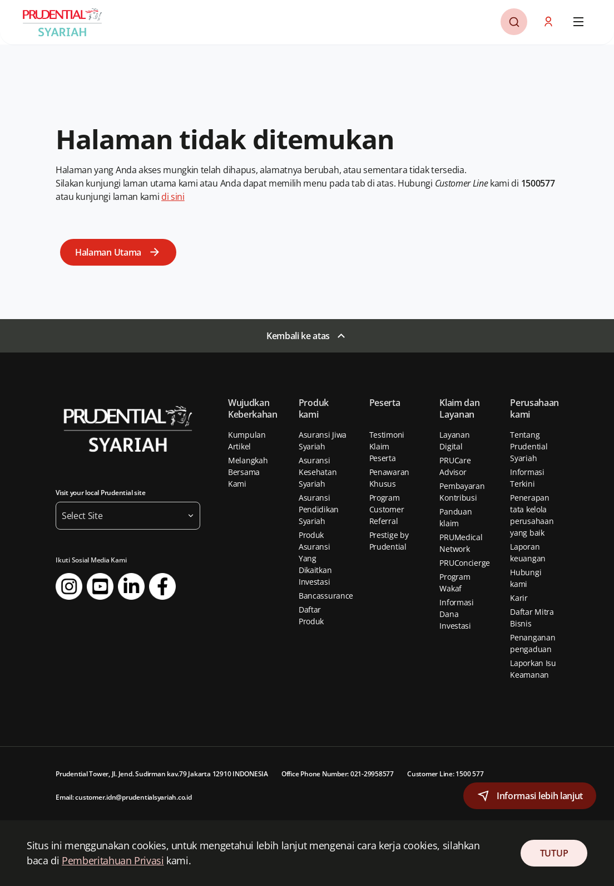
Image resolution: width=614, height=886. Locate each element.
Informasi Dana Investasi (456, 614)
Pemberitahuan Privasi (113, 860)
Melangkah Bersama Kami (248, 472)
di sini (173, 196)
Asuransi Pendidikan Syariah (319, 509)
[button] (549, 21)
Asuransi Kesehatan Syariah (317, 472)
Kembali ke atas (298, 336)
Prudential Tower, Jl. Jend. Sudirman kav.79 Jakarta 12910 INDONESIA (162, 774)
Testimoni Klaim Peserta (386, 446)
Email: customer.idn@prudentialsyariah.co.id (124, 797)
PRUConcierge (464, 562)
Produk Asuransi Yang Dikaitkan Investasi (315, 558)
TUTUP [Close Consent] (554, 853)
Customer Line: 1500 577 (445, 774)
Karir (519, 598)
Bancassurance (326, 595)
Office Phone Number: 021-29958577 (337, 774)
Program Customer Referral (386, 509)
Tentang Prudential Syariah (528, 446)
